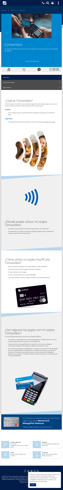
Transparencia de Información (26, 476)
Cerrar (32, 484)
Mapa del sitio (5, 478)
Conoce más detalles (31, 61)
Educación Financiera (7, 476)
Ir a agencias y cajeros (15, 445)
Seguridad (15, 476)
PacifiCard (4, 10)
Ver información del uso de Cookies (38, 481)
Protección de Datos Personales (17, 478)
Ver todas (12, 455)
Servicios (13, 10)
